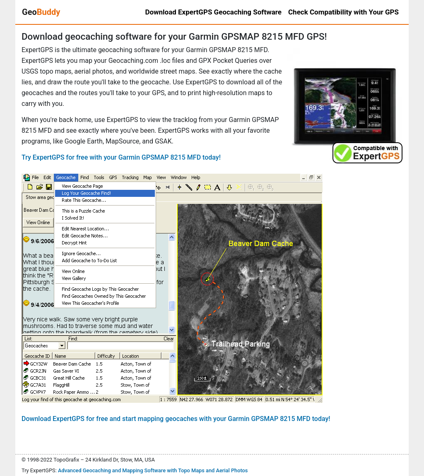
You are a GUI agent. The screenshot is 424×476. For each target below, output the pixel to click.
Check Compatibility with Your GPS (343, 12)
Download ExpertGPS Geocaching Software (213, 12)
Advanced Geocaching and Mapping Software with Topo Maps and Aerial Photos (153, 470)
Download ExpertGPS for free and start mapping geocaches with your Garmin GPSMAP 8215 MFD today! (176, 419)
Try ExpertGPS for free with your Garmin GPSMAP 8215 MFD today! (121, 157)
